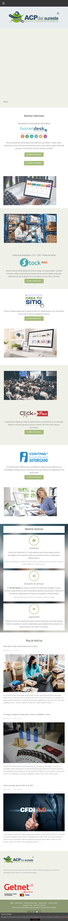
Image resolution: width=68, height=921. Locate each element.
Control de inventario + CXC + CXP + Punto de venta (34, 255)
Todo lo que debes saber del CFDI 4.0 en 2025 (18, 785)
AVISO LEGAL (43, 903)
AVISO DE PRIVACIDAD (30, 903)
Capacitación (34, 615)
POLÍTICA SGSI (53, 903)
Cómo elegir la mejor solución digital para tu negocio (20, 646)
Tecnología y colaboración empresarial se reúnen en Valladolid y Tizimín (26, 714)
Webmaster (8, 650)
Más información (34, 154)
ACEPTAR (35, 919)
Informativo (16, 650)
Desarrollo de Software (34, 582)
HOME (12, 903)
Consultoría (34, 546)
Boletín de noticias (17, 718)
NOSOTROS (18, 903)
